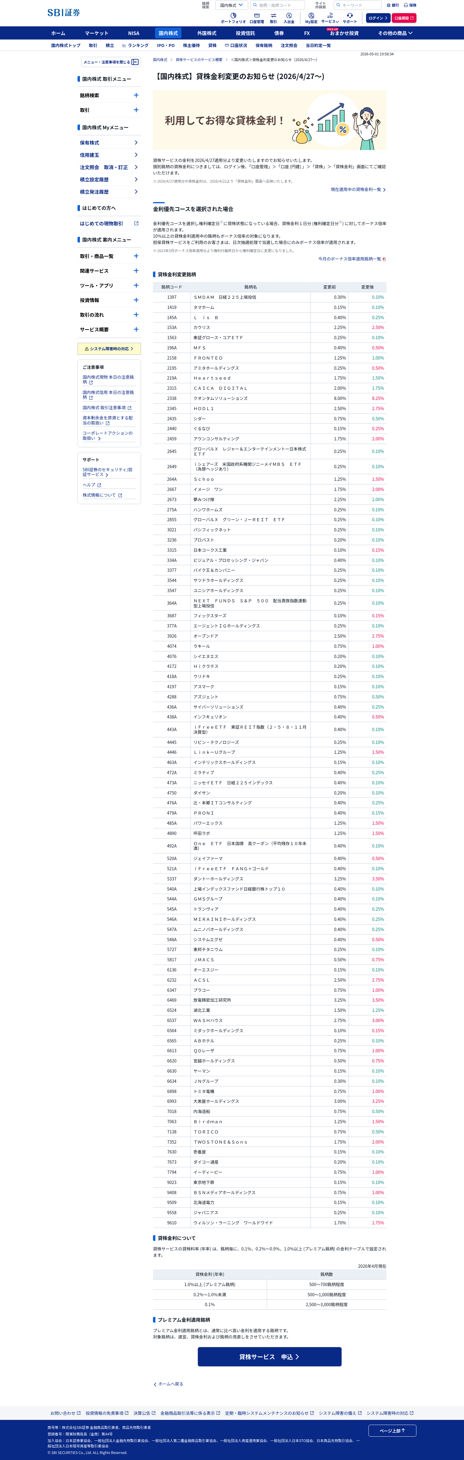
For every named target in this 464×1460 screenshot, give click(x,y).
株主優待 (191, 45)
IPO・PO (166, 45)
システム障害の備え (340, 1413)
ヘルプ (92, 485)
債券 (279, 33)
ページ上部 (392, 1431)
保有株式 (109, 142)
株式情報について (102, 495)
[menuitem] (392, 5)
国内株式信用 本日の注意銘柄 (108, 394)
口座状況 (236, 45)
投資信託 (245, 33)
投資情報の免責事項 (107, 1413)
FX (307, 33)
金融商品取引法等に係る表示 (190, 1413)
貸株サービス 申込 (269, 1356)
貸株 (212, 45)
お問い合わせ (65, 1413)
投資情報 (109, 300)
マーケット (97, 33)
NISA (133, 33)
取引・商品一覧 (109, 256)
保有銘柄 (263, 45)
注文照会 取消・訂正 (109, 167)
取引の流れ (109, 314)
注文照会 (288, 45)
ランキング (135, 45)
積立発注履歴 (109, 191)
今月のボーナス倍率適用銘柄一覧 (352, 259)
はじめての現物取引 (109, 223)
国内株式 (168, 33)
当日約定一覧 (318, 45)
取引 (93, 45)
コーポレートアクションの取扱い (108, 435)
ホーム (58, 33)
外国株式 (206, 33)
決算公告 (145, 1413)
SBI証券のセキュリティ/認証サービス (107, 471)
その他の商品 (395, 33)
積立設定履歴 (109, 179)
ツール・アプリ (109, 285)
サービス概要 (109, 329)
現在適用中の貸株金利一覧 (358, 189)
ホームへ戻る (168, 1384)
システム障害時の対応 (109, 348)
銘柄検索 (109, 95)
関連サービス (109, 270)
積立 (110, 45)
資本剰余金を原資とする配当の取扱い (108, 420)
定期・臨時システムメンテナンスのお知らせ (269, 1413)
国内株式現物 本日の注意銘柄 (108, 379)
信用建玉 (109, 154)
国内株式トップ (66, 45)
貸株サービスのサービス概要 (199, 59)
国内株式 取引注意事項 (107, 407)
